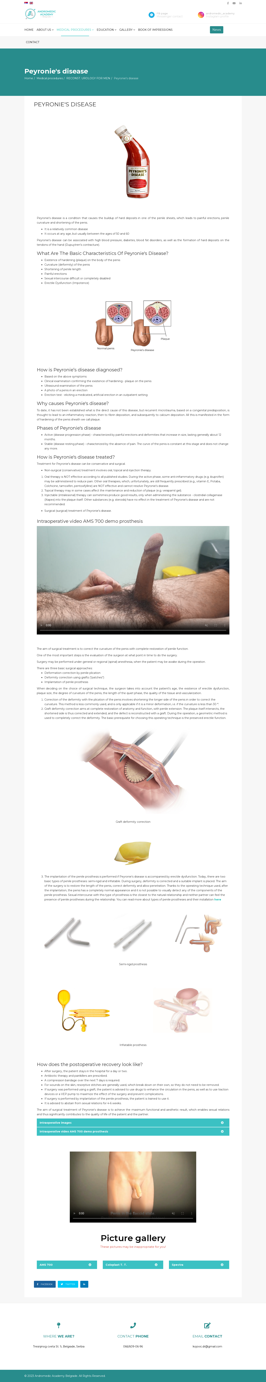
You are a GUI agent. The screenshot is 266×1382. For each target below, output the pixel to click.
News (216, 30)
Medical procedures (74, 30)
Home (29, 30)
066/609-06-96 (133, 1346)
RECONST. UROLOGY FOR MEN (88, 78)
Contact (32, 42)
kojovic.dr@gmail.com (207, 1346)
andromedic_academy (220, 13)
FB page (162, 13)
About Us (44, 30)
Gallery (126, 30)
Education (105, 30)
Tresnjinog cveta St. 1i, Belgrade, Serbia (58, 1346)
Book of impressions (155, 30)
